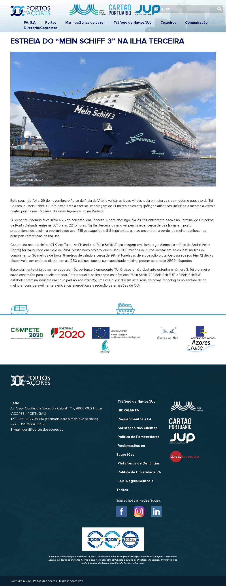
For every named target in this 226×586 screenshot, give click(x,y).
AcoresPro (76, 581)
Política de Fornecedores (139, 437)
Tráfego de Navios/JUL (133, 22)
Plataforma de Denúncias (139, 463)
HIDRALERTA (128, 410)
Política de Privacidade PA (139, 472)
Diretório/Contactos (41, 28)
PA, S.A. (30, 22)
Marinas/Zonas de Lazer (85, 22)
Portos (50, 22)
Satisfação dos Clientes (138, 428)
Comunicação (196, 22)
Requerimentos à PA (135, 419)
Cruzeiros (168, 22)
